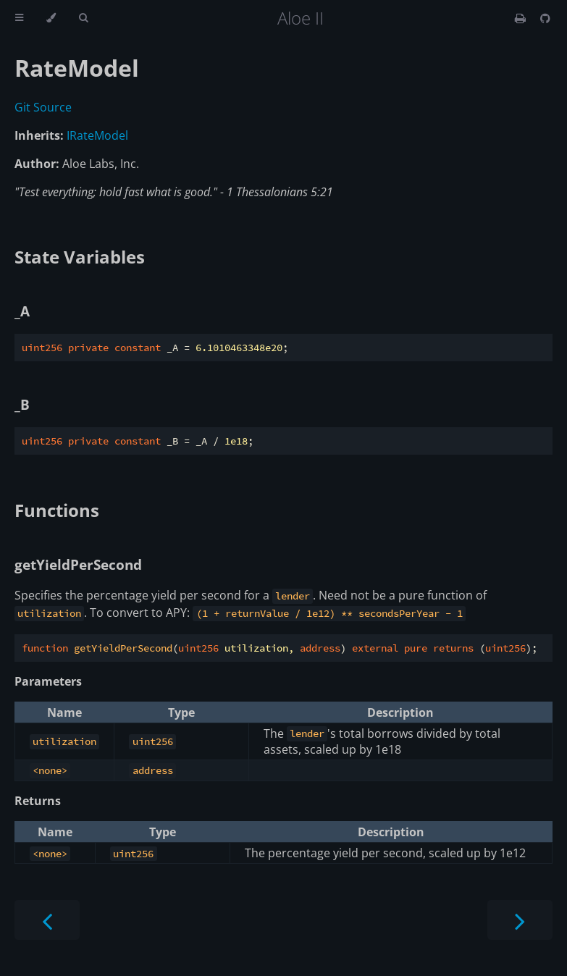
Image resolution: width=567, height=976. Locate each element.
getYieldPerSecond (78, 564)
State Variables (79, 257)
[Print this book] (521, 18)
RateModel (76, 67)
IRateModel (97, 135)
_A (22, 311)
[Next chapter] (520, 920)
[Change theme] (51, 18)
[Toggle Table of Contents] (19, 18)
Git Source (43, 107)
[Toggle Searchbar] (83, 18)
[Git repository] (545, 18)
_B (22, 404)
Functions (56, 510)
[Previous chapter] (47, 920)
